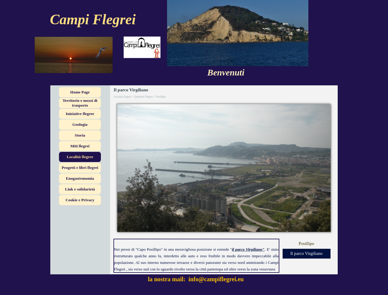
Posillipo (306, 243)
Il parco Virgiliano (306, 253)
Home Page (80, 92)
